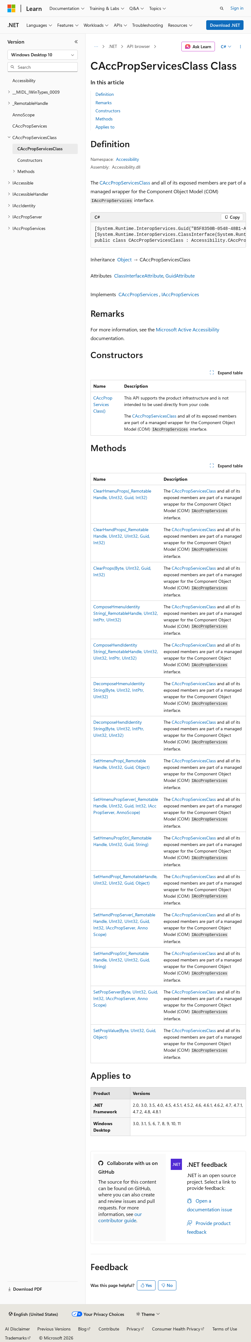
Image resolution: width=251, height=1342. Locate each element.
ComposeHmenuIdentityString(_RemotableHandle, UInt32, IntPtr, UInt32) (125, 613)
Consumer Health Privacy (176, 1329)
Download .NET (225, 25)
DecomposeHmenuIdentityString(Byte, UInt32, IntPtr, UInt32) (119, 689)
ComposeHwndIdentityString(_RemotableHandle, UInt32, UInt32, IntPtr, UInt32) (125, 651)
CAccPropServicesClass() (102, 404)
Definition (104, 94)
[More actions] (240, 47)
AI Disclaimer (17, 1329)
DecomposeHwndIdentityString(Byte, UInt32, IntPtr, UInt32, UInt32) (118, 728)
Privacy (133, 1329)
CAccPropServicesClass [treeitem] (40, 149)
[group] (168, 235)
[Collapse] (76, 41)
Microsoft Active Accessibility (187, 329)
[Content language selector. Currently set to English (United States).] (33, 1314)
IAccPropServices (180, 294)
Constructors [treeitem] (29, 160)
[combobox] (42, 55)
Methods (104, 119)
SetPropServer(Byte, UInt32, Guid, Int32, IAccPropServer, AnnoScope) (125, 998)
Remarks (103, 102)
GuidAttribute (180, 275)
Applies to (104, 127)
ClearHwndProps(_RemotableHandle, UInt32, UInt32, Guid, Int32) (121, 535)
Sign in (237, 8)
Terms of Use (224, 1329)
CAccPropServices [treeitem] (29, 126)
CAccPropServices (138, 294)
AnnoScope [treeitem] (23, 115)
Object (124, 259)
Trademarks (16, 1338)
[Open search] (222, 8)
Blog (82, 1329)
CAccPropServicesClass (125, 182)
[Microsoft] (11, 8)
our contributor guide (120, 1217)
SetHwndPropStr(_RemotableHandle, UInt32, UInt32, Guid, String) (121, 959)
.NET (113, 46)
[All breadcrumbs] (96, 47)
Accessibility (127, 159)
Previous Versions (54, 1329)
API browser (138, 46)
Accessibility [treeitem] (23, 80)
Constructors (107, 111)
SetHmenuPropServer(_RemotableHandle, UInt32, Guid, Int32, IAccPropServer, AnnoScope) (125, 805)
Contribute (109, 1329)
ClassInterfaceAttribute (138, 275)
